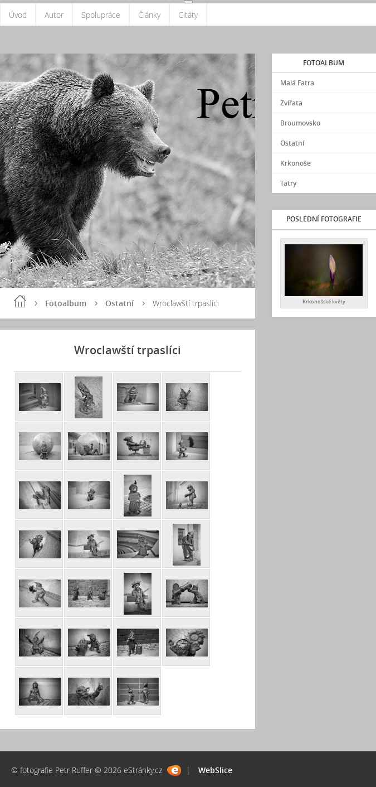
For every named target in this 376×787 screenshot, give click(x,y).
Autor (54, 14)
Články (149, 14)
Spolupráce (100, 14)
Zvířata (291, 103)
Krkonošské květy (323, 301)
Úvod (18, 14)
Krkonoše (295, 163)
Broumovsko (300, 123)
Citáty (188, 14)
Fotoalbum (65, 303)
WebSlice (215, 770)
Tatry (288, 183)
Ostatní (119, 303)
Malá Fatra (297, 83)
